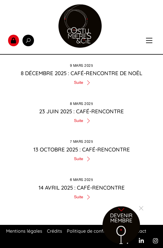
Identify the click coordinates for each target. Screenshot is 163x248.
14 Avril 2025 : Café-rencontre (82, 187)
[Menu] (149, 40)
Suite (78, 82)
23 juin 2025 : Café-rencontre (81, 111)
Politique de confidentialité (96, 231)
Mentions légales (24, 231)
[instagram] (156, 240)
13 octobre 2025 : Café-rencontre (81, 149)
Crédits (54, 231)
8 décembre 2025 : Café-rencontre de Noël (81, 73)
